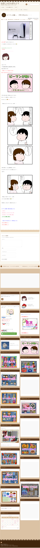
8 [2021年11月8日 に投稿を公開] (2, 521)
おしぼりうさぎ (12, 343)
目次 (16, 7)
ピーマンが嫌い (5, 19)
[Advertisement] (20, 281)
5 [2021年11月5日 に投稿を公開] (12, 519)
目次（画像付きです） (9, 7)
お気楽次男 (11, 19)
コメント (3, 239)
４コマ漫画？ (29, 19)
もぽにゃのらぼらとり (4, 544)
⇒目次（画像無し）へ (5, 224)
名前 (2, 249)
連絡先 (26, 4)
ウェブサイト (4, 256)
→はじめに (3, 49)
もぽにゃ (36, 19)
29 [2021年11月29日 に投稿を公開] (2, 526)
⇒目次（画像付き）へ (5, 222)
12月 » (18, 528)
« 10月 (2, 528)
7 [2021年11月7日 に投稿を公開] (17, 519)
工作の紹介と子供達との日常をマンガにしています (7, 545)
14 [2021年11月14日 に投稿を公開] (17, 521)
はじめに (3, 7)
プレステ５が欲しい (23, 19)
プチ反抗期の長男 (16, 19)
